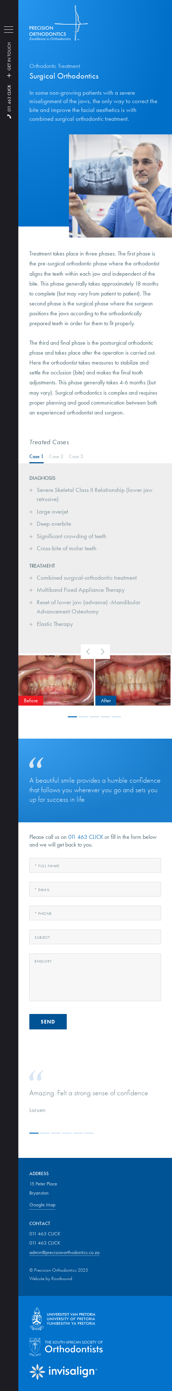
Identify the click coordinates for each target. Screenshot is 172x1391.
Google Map (42, 1204)
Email (42, 889)
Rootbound (61, 1278)
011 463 (9, 98)
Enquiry (43, 961)
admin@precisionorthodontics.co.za (64, 1252)
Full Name (46, 865)
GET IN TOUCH (9, 59)
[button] (73, 716)
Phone (43, 913)
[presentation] (88, 651)
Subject (42, 937)
